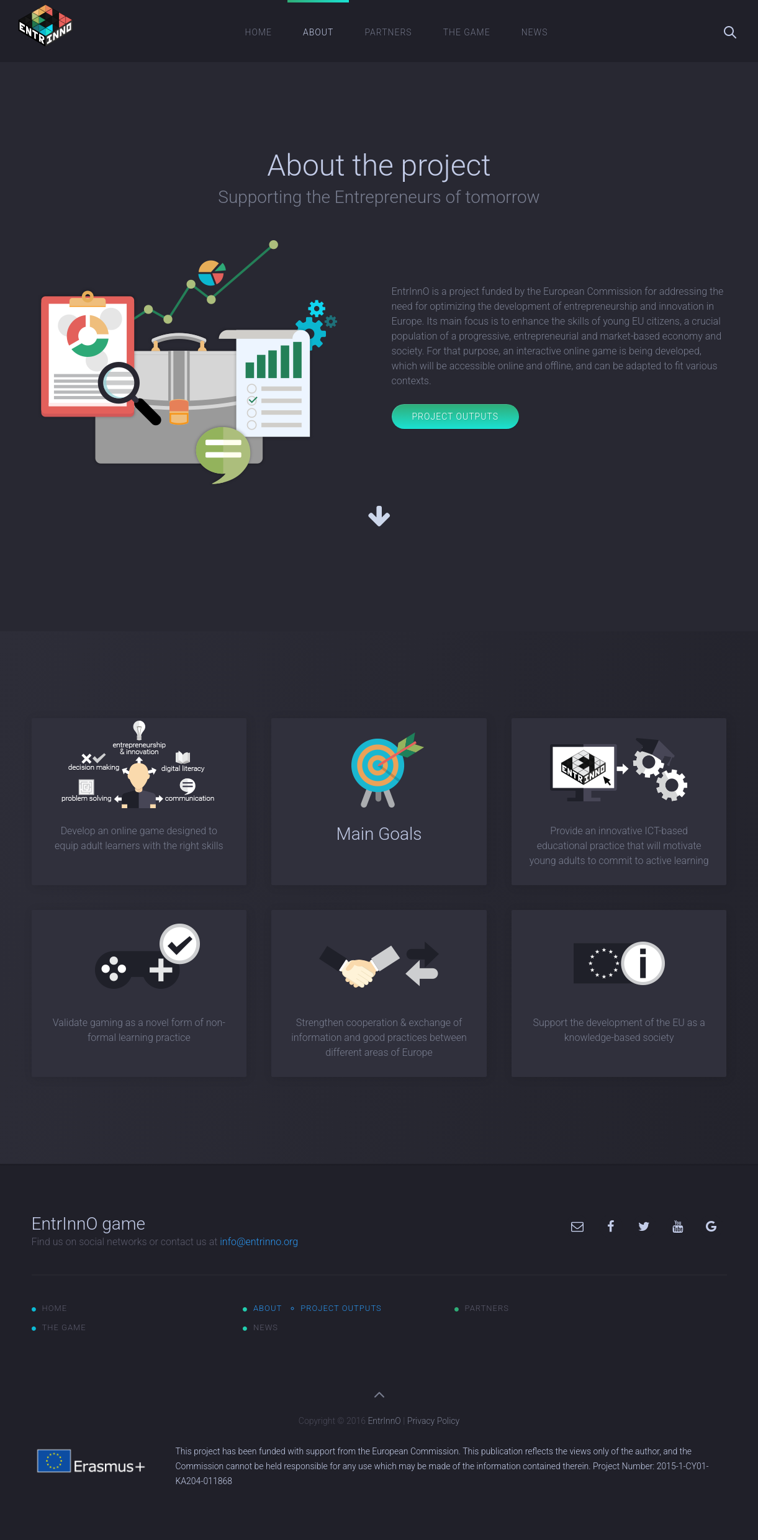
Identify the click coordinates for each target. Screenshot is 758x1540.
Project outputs (341, 1308)
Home (258, 32)
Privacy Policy (433, 1421)
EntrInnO (384, 1421)
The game (466, 32)
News (534, 32)
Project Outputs (455, 416)
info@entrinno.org (259, 1242)
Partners (388, 32)
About (318, 32)
